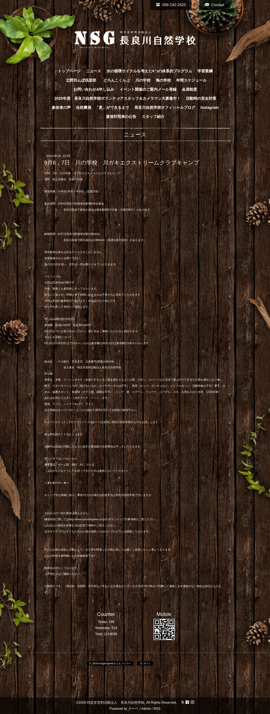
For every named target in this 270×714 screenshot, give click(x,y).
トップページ (69, 71)
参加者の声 (61, 107)
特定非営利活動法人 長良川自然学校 (115, 702)
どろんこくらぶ (116, 80)
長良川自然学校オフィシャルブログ (164, 107)
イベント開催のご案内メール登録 (148, 89)
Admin (146, 708)
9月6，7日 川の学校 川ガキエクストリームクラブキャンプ (121, 162)
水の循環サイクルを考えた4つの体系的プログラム (149, 71)
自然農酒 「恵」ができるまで (102, 107)
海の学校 (163, 80)
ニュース (93, 71)
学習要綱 (205, 71)
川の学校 (142, 80)
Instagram (210, 107)
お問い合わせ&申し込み (93, 89)
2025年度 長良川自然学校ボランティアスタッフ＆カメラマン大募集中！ (117, 98)
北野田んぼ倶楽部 (83, 80)
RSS (157, 708)
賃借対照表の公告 (121, 117)
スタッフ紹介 (153, 117)
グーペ (133, 708)
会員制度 (189, 89)
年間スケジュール (191, 80)
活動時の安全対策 (201, 98)
